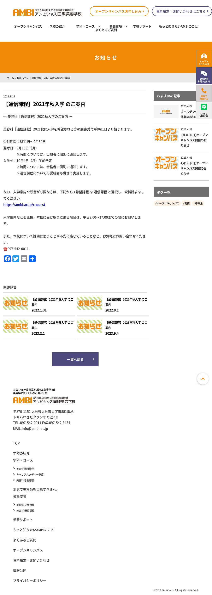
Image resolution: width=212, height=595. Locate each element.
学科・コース (85, 26)
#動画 (186, 203)
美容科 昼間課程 (25, 505)
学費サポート (142, 26)
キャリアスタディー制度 (30, 474)
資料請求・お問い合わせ (31, 560)
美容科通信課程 (25, 480)
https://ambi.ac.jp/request (24, 204)
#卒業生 (198, 203)
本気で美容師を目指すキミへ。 (36, 489)
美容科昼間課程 (25, 469)
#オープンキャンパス (167, 203)
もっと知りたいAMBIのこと (178, 26)
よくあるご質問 (106, 30)
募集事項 (116, 26)
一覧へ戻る (75, 359)
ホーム (10, 78)
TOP (16, 443)
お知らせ (21, 78)
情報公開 (19, 570)
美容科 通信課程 (25, 510)
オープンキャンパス (28, 26)
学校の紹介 (57, 26)
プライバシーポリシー (29, 580)
